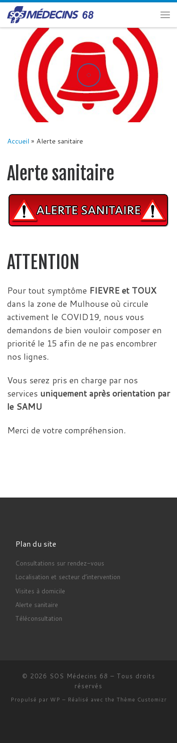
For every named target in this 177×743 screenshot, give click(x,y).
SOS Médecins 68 (79, 676)
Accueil (18, 141)
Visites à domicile (40, 590)
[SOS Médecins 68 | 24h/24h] (50, 14)
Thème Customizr (142, 699)
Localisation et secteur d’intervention (67, 576)
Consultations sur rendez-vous (59, 562)
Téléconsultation (38, 618)
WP (55, 699)
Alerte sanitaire (36, 604)
